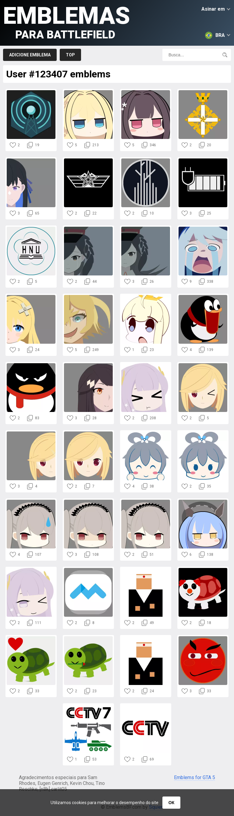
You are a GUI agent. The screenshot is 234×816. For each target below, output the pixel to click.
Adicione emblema (30, 54)
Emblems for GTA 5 (194, 777)
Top (70, 54)
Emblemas (66, 21)
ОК (171, 802)
